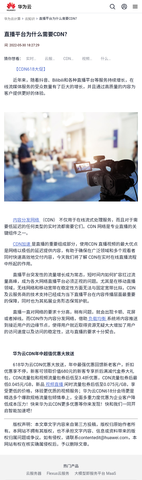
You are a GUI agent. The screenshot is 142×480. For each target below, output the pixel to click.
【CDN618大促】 (31, 69)
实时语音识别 (35, 58)
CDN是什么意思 (72, 58)
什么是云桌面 (110, 58)
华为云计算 (12, 18)
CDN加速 (22, 244)
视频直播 (54, 384)
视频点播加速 (91, 58)
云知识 (30, 18)
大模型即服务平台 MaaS (95, 473)
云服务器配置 (54, 58)
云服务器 (33, 473)
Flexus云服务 (58, 473)
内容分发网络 (26, 220)
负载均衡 (97, 318)
